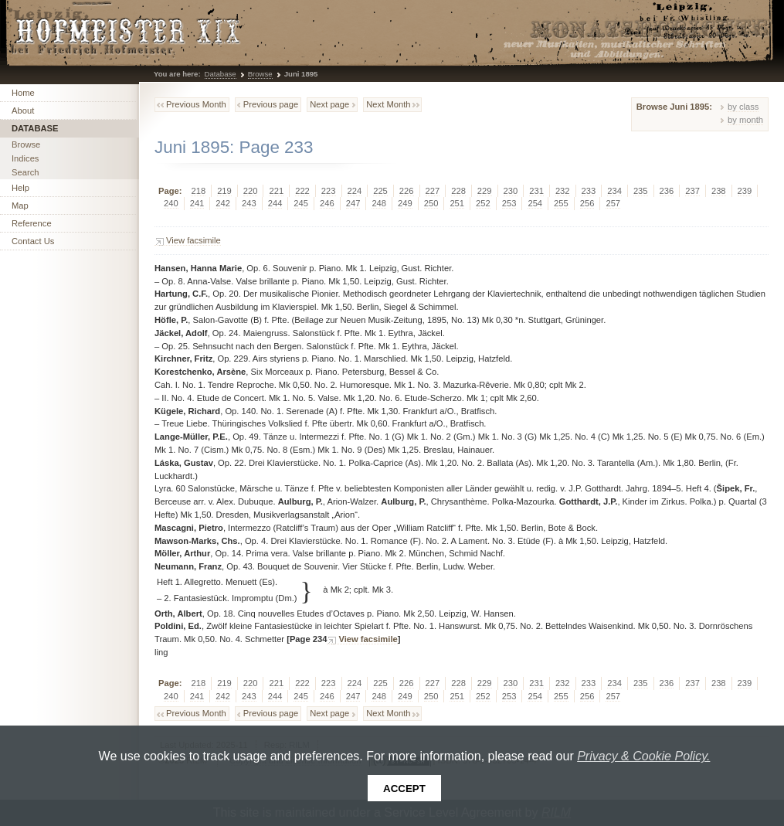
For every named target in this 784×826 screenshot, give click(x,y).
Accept (404, 788)
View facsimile (193, 240)
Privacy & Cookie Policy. (643, 756)
